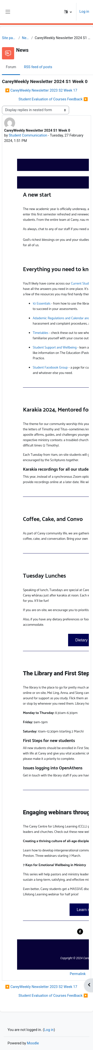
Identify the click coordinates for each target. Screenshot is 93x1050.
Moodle (33, 1043)
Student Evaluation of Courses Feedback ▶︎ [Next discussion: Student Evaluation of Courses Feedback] (53, 99)
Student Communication (28, 135)
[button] (68, 11)
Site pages (9, 38)
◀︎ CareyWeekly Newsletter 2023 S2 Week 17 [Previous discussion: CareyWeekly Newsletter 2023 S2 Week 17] (41, 90)
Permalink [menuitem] (78, 974)
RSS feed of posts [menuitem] (38, 67)
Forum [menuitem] (11, 67)
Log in (84, 11)
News (25, 38)
